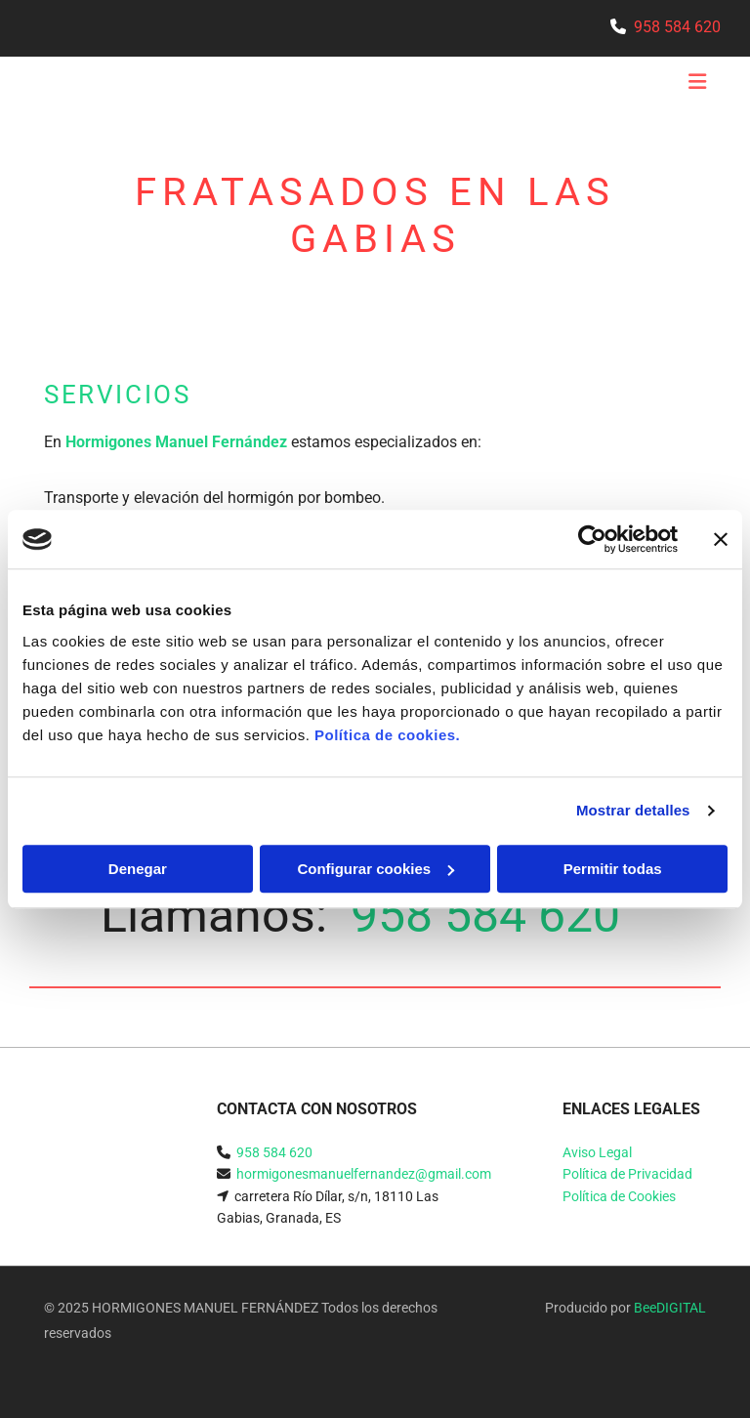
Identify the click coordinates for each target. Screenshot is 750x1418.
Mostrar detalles (633, 810)
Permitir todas (612, 868)
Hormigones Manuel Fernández (176, 442)
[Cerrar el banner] (721, 539)
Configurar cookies (375, 868)
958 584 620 (677, 27)
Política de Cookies (619, 1196)
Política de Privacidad (627, 1174)
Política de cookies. (387, 735)
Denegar (137, 868)
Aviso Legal (597, 1152)
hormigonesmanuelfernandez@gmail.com (363, 1174)
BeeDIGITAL (670, 1307)
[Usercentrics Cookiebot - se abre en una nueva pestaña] (592, 539)
